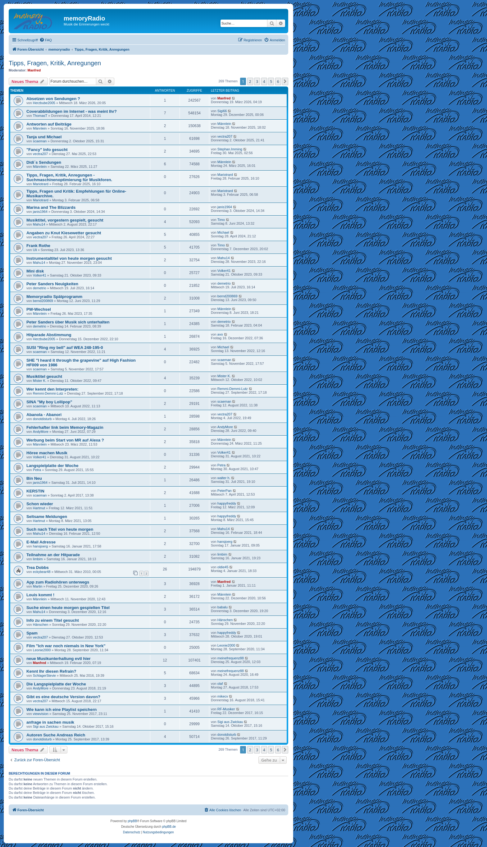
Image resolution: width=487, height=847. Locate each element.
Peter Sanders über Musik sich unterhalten (68, 322)
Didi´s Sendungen (43, 162)
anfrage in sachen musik (50, 722)
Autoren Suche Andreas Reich (55, 735)
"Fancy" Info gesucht (47, 149)
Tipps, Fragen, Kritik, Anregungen (55, 63)
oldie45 (222, 567)
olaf (220, 683)
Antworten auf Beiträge (48, 124)
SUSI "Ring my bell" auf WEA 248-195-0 (64, 347)
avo (220, 334)
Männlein (40, 128)
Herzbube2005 (44, 103)
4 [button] (264, 81)
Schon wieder (39, 503)
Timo (221, 220)
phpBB (132, 821)
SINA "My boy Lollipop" (49, 402)
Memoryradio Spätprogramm (54, 296)
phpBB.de (169, 826)
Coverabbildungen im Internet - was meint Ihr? (71, 111)
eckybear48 (42, 572)
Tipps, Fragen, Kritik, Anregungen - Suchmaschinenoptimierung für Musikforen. (69, 177)
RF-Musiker (226, 709)
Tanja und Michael (43, 137)
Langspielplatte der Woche (52, 465)
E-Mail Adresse (41, 542)
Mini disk (35, 271)
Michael (223, 232)
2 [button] (250, 81)
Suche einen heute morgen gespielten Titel (68, 607)
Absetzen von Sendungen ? (53, 98)
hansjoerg (40, 546)
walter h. (223, 478)
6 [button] (278, 81)
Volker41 (39, 275)
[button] (285, 81)
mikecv (222, 696)
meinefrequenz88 (230, 658)
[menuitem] (45, 40)
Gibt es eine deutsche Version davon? (63, 696)
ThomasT (40, 115)
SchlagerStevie (44, 675)
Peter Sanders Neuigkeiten (52, 284)
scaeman (40, 141)
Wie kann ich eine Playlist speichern (61, 709)
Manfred (34, 70)
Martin (38, 586)
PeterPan (224, 490)
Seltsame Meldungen (46, 516)
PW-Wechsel (38, 309)
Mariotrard (40, 184)
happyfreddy (226, 503)
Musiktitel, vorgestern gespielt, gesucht (64, 220)
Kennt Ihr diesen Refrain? (51, 671)
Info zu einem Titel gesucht (52, 620)
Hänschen (40, 624)
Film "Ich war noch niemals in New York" (66, 645)
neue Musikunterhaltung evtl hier (58, 658)
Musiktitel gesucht (44, 376)
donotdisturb (42, 419)
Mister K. (39, 380)
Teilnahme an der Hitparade (53, 554)
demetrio (39, 288)
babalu (222, 607)
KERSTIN (35, 491)
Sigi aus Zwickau (46, 726)
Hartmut (39, 508)
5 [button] (271, 81)
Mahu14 (39, 224)
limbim (38, 559)
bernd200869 (43, 301)
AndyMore (40, 431)
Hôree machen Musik (46, 453)
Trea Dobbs (37, 567)
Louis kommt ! (40, 595)
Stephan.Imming (229, 149)
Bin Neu (34, 478)
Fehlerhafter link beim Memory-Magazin (64, 427)
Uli (35, 250)
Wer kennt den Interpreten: (52, 389)
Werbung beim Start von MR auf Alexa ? (65, 440)
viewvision (40, 714)
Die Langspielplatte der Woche (56, 684)
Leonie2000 (42, 650)
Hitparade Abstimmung (48, 334)
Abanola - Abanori (43, 414)
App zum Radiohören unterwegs (57, 582)
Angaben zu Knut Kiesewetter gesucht (63, 233)
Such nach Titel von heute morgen (59, 529)
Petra (37, 470)
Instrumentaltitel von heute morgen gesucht (69, 258)
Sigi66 (222, 111)
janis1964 (40, 211)
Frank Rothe (38, 245)
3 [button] (257, 81)
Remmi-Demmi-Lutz (48, 393)
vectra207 (224, 136)
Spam (32, 633)
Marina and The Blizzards (50, 207)
